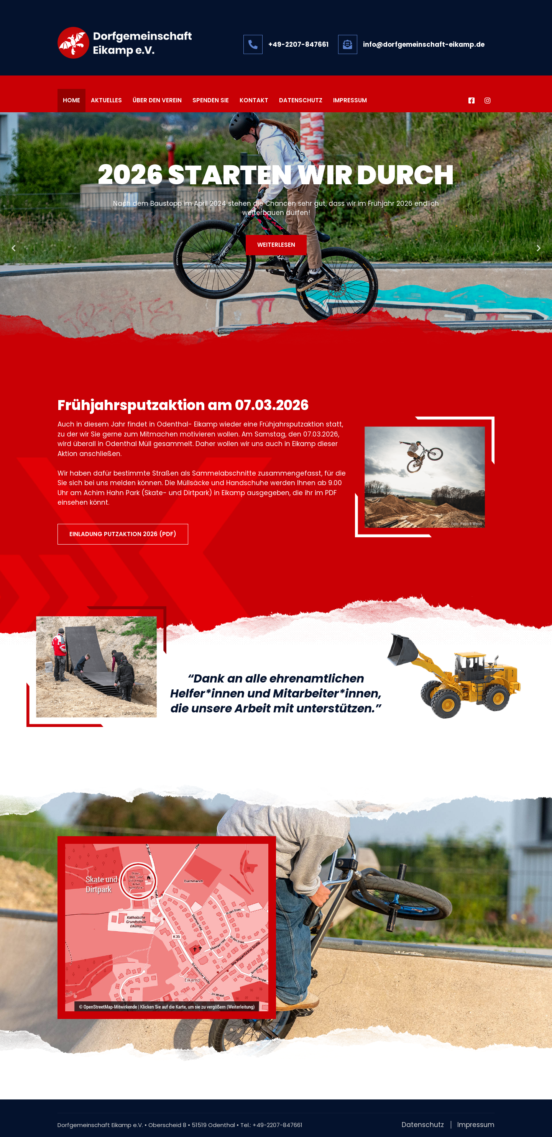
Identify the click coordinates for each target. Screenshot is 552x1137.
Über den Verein (157, 100)
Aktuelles (106, 100)
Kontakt (254, 100)
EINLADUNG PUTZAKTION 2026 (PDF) (122, 534)
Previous (13, 248)
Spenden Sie (210, 100)
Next (538, 248)
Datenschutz (300, 100)
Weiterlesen (276, 245)
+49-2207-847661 (277, 1125)
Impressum (350, 100)
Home (71, 100)
